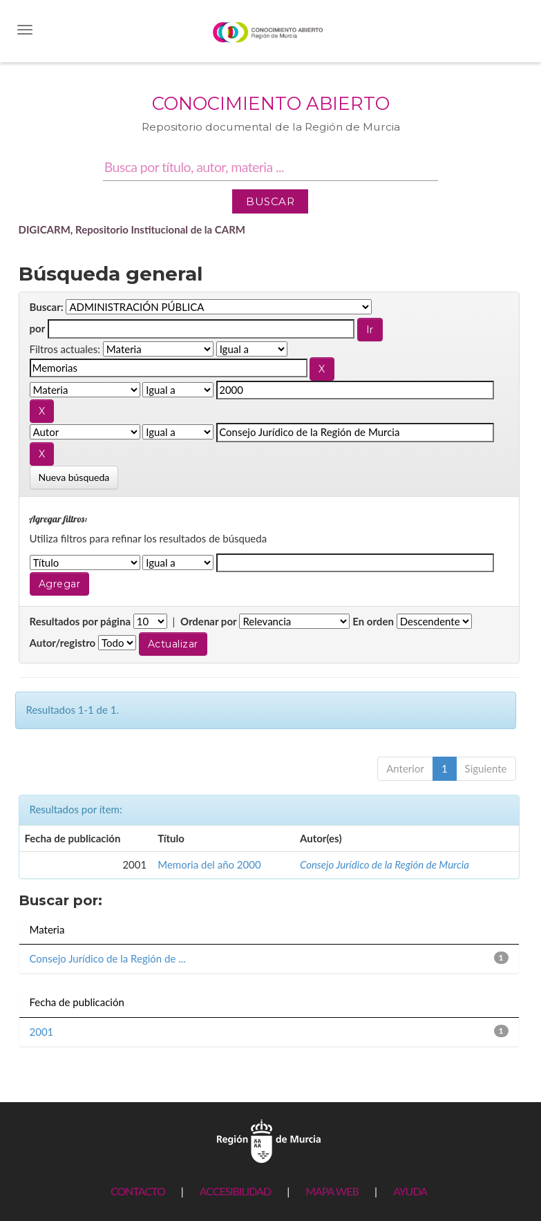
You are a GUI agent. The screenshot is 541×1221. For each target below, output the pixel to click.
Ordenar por (208, 621)
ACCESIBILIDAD (235, 1191)
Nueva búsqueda (74, 477)
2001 (42, 1031)
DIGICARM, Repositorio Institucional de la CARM (132, 229)
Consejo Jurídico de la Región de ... (108, 958)
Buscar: (47, 307)
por (38, 328)
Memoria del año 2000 (209, 864)
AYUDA (410, 1191)
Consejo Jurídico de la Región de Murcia (384, 864)
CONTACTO (138, 1191)
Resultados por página (80, 621)
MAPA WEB (332, 1191)
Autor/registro (63, 642)
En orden (373, 621)
